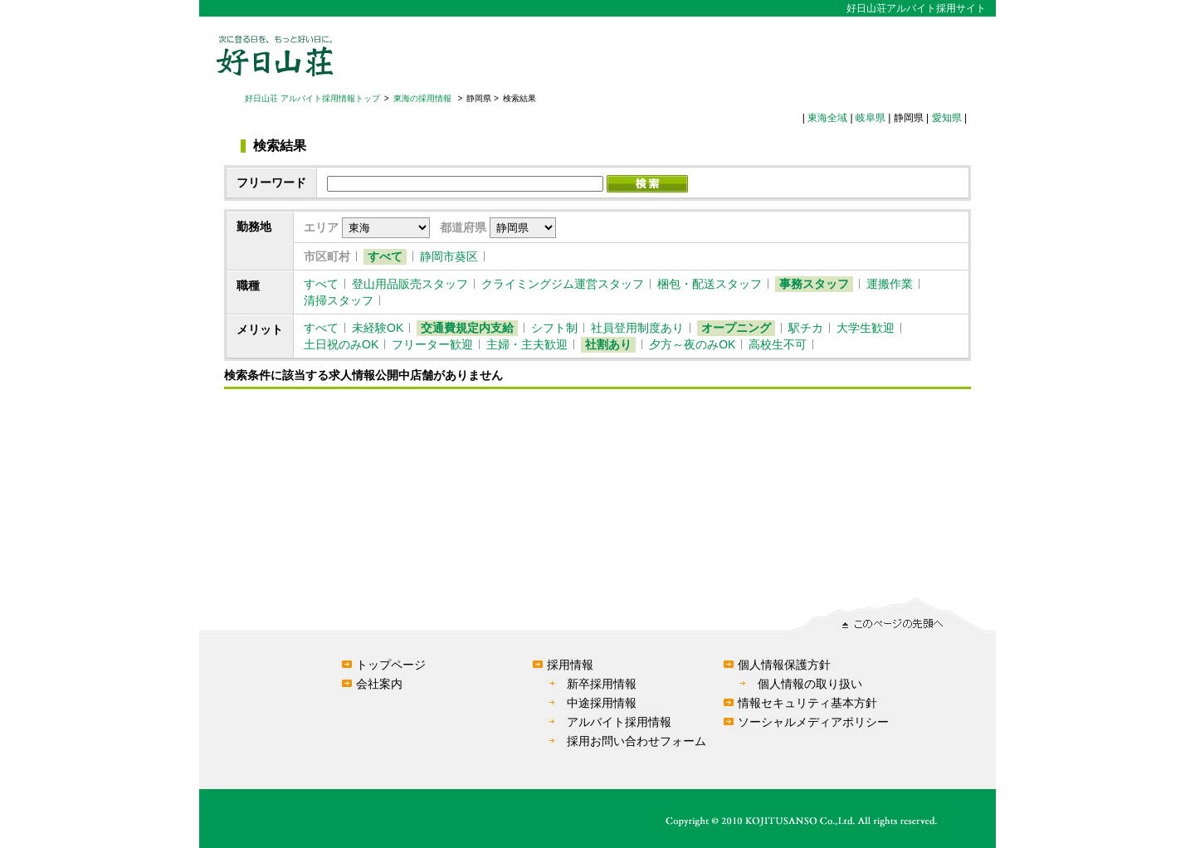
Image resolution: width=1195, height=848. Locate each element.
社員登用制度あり (637, 327)
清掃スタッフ (338, 300)
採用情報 (570, 664)
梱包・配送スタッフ (709, 283)
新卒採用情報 (602, 683)
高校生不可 (778, 344)
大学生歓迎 (865, 327)
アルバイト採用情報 (619, 722)
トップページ (391, 664)
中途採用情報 (602, 702)
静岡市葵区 (449, 256)
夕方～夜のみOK (692, 344)
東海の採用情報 (423, 98)
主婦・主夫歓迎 (527, 344)
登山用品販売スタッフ (410, 283)
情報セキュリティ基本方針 (807, 702)
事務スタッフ (814, 283)
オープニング (736, 327)
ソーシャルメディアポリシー (813, 722)
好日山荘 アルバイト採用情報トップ (312, 98)
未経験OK (377, 327)
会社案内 (379, 683)
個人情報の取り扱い (810, 683)
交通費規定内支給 (467, 327)
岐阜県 (870, 118)
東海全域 (827, 118)
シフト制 (554, 327)
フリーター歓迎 (432, 344)
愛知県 (947, 118)
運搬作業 (889, 283)
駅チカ (805, 327)
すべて (385, 256)
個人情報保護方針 (784, 664)
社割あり (608, 344)
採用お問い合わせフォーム (636, 741)
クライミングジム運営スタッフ (562, 283)
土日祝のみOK (341, 344)
